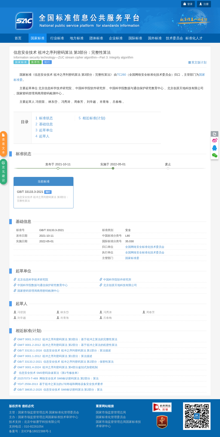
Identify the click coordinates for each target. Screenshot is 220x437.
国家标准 (37, 38)
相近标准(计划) (93, 118)
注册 (204, 4)
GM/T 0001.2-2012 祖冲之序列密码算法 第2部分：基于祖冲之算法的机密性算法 (65, 345)
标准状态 (46, 118)
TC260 (121, 74)
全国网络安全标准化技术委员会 (144, 246)
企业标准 (116, 38)
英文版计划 (197, 62)
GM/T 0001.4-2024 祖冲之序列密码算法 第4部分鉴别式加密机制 (56, 367)
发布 (58, 164)
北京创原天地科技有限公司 (118, 285)
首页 (18, 38)
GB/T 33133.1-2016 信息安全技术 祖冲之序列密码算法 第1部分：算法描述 (62, 350)
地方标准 (77, 38)
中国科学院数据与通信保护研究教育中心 (41, 285)
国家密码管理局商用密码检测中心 (36, 290)
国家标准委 (132, 258)
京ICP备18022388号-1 (36, 431)
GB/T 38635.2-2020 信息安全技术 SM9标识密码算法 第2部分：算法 (58, 389)
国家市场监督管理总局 (111, 412)
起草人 (44, 136)
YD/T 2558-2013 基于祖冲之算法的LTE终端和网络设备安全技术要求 (58, 384)
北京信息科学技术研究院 (31, 279)
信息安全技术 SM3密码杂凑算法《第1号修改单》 (47, 372)
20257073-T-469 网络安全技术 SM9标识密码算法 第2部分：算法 (56, 378)
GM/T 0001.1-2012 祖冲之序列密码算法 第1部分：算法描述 (53, 356)
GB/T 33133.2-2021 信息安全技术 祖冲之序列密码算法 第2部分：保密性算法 (64, 361)
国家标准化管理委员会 (111, 417)
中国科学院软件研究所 (115, 279)
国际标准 (135, 38)
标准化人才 (194, 38)
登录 (188, 4)
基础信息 (46, 124)
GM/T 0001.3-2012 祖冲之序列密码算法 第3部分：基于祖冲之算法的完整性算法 (65, 339)
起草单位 (46, 130)
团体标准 (96, 38)
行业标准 (57, 38)
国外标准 (155, 38)
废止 (168, 164)
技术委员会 (174, 38)
